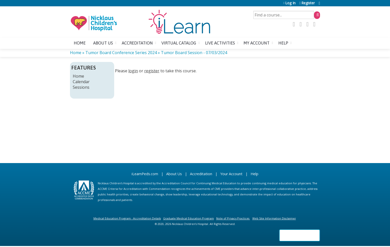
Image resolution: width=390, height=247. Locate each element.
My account (256, 43)
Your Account (231, 173)
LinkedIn (308, 24)
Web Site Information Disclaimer (274, 218)
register (151, 71)
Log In (290, 3)
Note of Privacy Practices (232, 218)
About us (103, 43)
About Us (174, 173)
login (133, 71)
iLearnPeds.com (145, 173)
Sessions (81, 87)
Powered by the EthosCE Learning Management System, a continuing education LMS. (299, 235)
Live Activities (220, 43)
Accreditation (137, 43)
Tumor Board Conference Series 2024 (121, 52)
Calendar (81, 81)
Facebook (295, 24)
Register (308, 3)
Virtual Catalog (178, 43)
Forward (315, 24)
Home (80, 43)
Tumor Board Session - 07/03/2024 (194, 52)
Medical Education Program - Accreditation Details (127, 218)
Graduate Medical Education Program (188, 218)
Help (283, 43)
